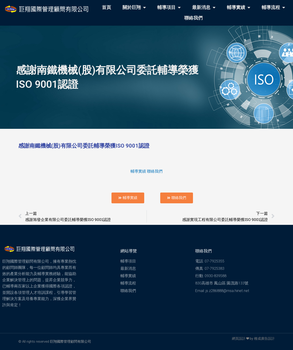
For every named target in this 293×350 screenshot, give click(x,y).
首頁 (106, 7)
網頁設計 (239, 338)
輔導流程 (273, 7)
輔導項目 (169, 7)
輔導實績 (238, 7)
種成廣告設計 (264, 338)
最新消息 (203, 7)
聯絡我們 (193, 18)
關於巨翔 (134, 7)
